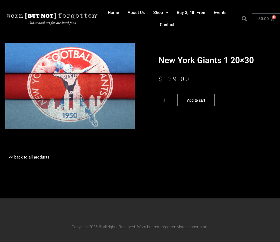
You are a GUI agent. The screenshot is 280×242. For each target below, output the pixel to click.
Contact (167, 24)
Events (220, 12)
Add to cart (196, 100)
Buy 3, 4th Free (191, 12)
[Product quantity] (166, 100)
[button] (244, 18)
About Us (136, 12)
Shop (160, 12)
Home (113, 12)
